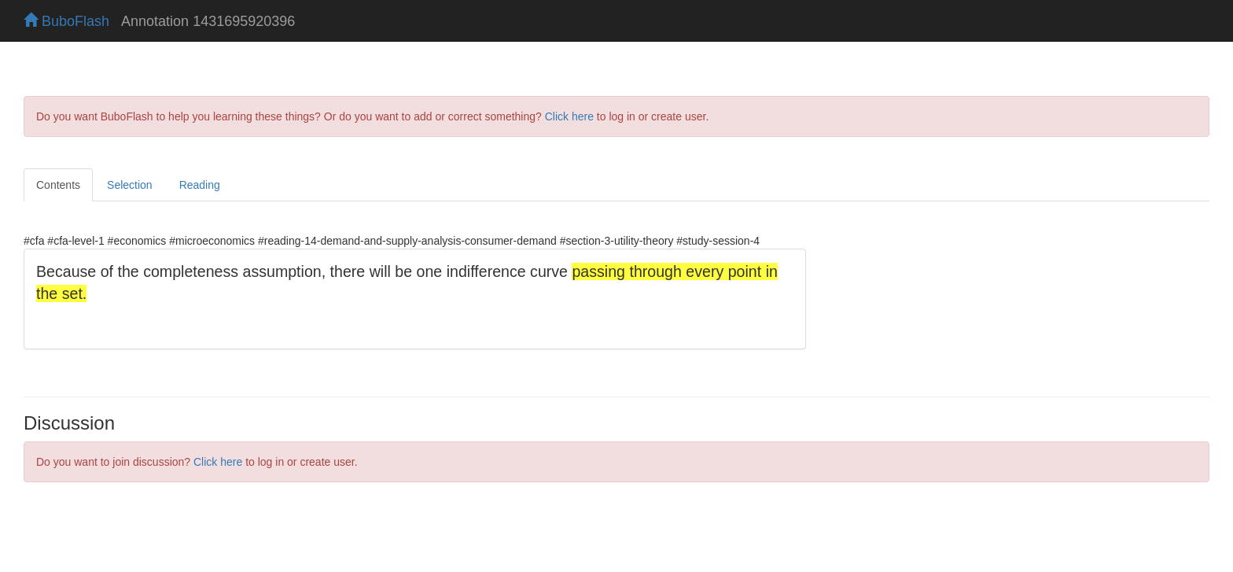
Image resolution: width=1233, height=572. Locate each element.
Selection (130, 185)
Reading (199, 185)
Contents (58, 185)
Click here (569, 116)
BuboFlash (66, 21)
